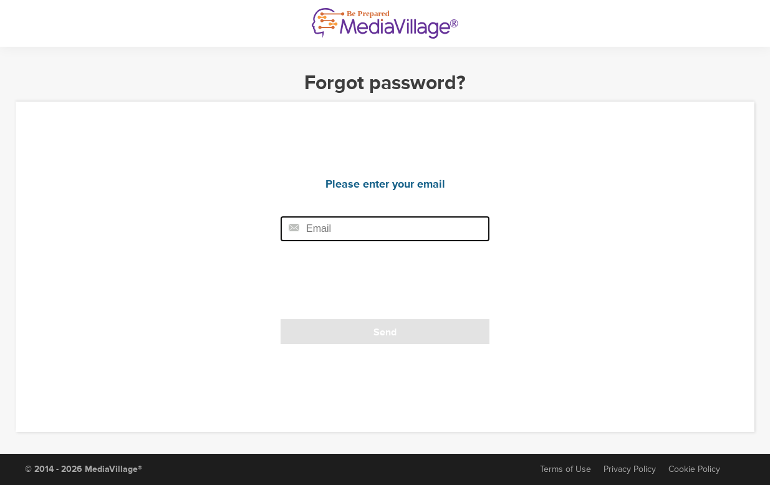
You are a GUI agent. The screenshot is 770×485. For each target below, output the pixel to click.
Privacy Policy (630, 469)
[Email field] (385, 228)
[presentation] (366, 284)
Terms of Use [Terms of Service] (565, 469)
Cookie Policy (694, 469)
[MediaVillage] (385, 23)
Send (385, 332)
